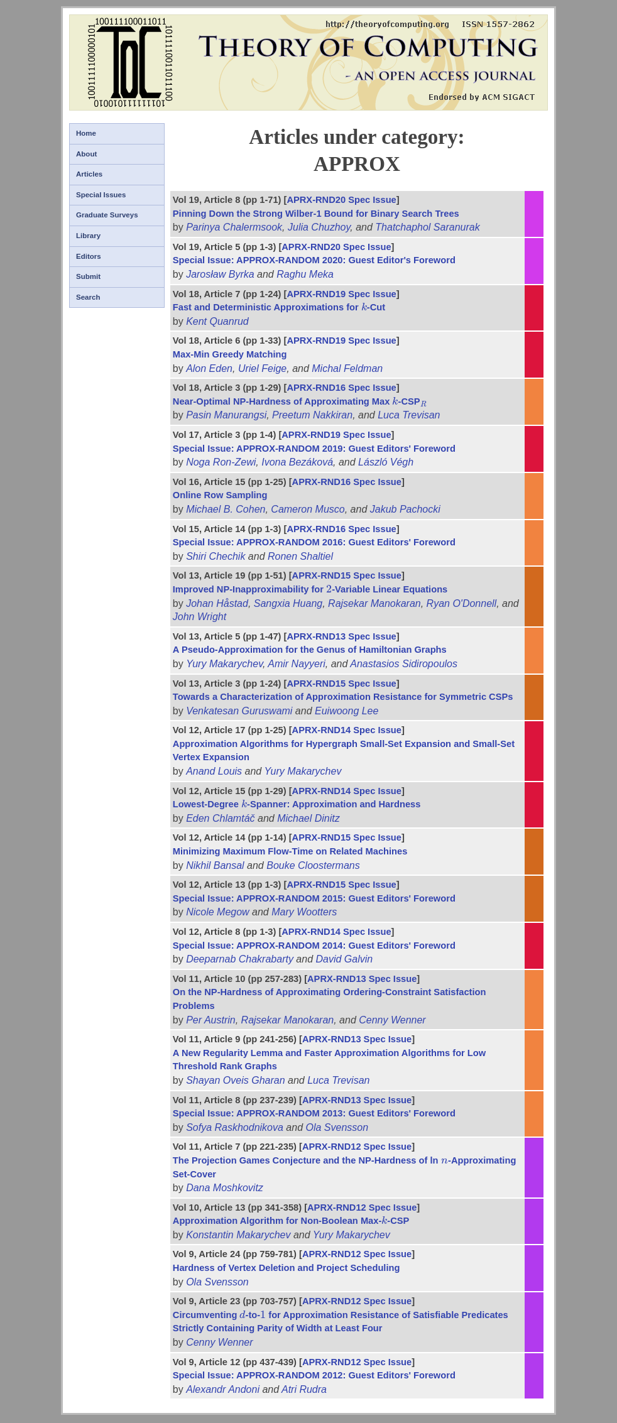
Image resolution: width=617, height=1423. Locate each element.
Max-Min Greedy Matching (230, 354)
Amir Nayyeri (296, 663)
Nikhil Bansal (215, 865)
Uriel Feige (262, 368)
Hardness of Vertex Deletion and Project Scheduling (286, 1268)
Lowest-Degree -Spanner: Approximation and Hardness (297, 804)
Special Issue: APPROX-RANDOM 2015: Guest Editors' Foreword (314, 898)
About (86, 154)
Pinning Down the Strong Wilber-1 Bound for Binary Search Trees (316, 214)
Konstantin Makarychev (238, 1234)
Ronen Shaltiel (300, 556)
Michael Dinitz (308, 818)
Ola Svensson (337, 1127)
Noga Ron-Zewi (221, 462)
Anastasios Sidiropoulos (403, 663)
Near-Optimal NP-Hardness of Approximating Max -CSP (300, 401)
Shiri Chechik (215, 556)
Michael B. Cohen (225, 509)
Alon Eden (209, 368)
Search (88, 297)
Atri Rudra (304, 1389)
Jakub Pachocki (405, 509)
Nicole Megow (217, 912)
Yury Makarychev (224, 663)
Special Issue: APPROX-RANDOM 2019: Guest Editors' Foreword (314, 449)
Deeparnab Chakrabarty (239, 959)
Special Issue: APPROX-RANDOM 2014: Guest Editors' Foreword (314, 945)
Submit (88, 276)
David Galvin (344, 959)
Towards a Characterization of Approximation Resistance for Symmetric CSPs (343, 697)
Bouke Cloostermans (313, 865)
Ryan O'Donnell (462, 603)
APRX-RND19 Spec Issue (341, 294)
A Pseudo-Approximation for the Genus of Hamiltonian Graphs (310, 650)
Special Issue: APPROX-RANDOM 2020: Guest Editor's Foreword (314, 260)
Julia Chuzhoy (319, 227)
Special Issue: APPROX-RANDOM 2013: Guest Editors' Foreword (314, 1113)
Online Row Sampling (220, 495)
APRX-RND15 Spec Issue (346, 575)
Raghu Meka (305, 274)
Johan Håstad (217, 603)
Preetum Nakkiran (312, 415)
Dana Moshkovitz (224, 1187)
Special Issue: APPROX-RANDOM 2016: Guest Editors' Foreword (314, 542)
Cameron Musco (307, 509)
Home (86, 133)
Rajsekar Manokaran (374, 603)
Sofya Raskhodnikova (234, 1127)
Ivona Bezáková (297, 462)
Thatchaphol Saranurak (427, 227)
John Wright (199, 616)
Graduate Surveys (107, 215)
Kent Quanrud (217, 321)
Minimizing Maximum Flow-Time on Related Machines (290, 851)
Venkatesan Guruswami (239, 711)
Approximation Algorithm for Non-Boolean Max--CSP (291, 1221)
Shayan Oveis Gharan (235, 1080)
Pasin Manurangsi (226, 415)
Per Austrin (211, 1020)
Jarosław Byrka (220, 274)
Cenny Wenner (392, 1020)
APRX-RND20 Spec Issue (341, 200)
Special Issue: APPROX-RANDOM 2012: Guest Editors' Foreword (314, 1375)
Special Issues (101, 195)
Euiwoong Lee (346, 711)
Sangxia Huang (288, 603)
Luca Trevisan (409, 415)
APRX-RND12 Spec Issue (357, 1147)
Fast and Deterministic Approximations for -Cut (279, 307)
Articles (89, 174)
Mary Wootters (304, 912)
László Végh (385, 462)
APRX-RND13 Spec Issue (341, 636)
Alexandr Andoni (222, 1389)
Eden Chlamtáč (220, 818)
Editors (88, 256)
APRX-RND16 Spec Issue (341, 388)
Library (88, 235)
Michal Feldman (347, 368)
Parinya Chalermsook (234, 227)
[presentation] (364, 307)
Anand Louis (214, 771)
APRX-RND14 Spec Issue (346, 730)
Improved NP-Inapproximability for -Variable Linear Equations (310, 589)
